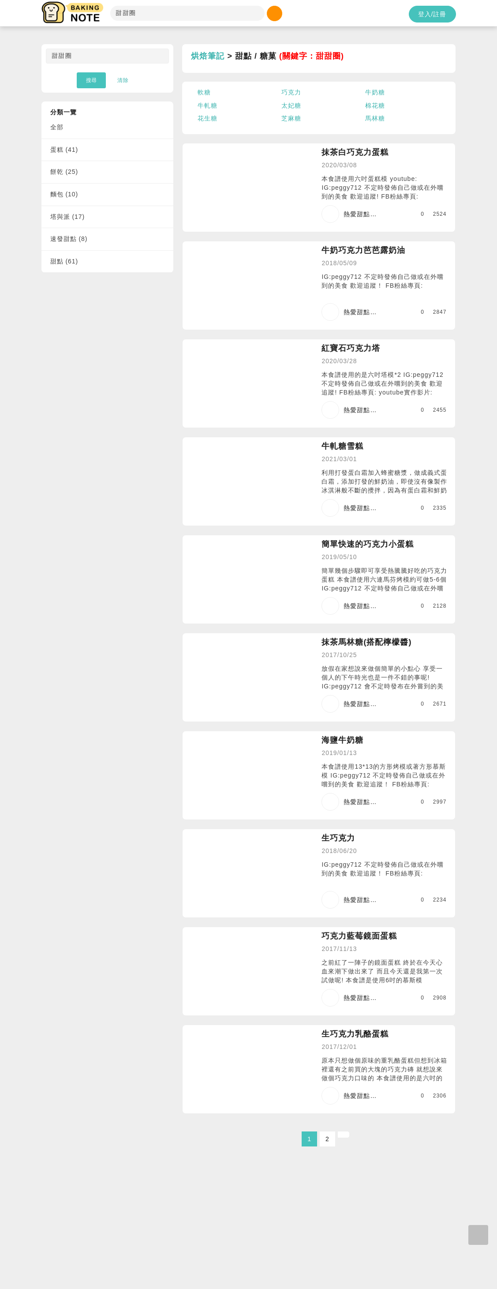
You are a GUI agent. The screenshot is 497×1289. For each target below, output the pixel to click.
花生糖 (207, 118)
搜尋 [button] (91, 80)
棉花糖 (375, 105)
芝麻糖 (291, 118)
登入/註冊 (432, 14)
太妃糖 (291, 105)
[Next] (343, 1134)
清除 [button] (123, 80)
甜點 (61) (64, 261)
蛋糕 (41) (64, 149)
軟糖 (204, 92)
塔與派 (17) (67, 216)
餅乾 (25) (64, 171)
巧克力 (291, 92)
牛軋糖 (207, 105)
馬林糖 (375, 118)
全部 (57, 127)
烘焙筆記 (207, 56)
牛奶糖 (375, 92)
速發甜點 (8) (69, 238)
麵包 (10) (64, 194)
